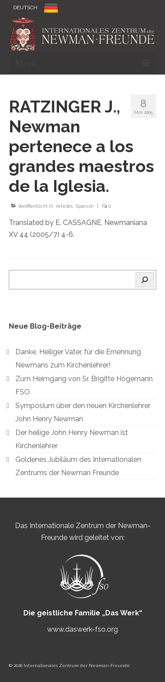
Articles (64, 206)
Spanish (84, 206)
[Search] (145, 279)
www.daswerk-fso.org (82, 629)
